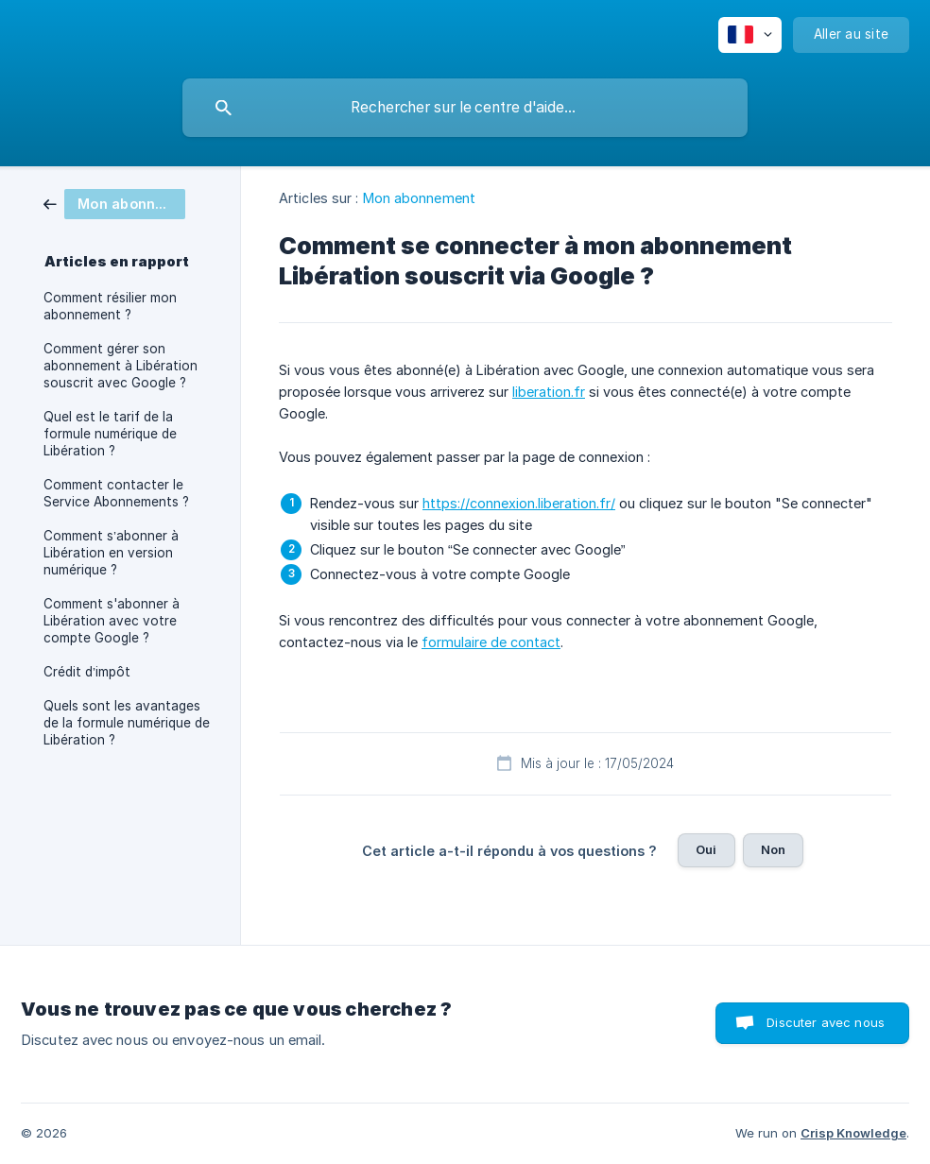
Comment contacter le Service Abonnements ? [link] (116, 493)
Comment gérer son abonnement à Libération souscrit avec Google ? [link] (120, 365)
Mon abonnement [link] (419, 198)
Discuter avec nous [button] (825, 1022)
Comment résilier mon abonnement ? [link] (110, 306)
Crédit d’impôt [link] (86, 671)
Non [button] (773, 849)
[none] (750, 35)
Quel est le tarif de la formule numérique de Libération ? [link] (110, 433)
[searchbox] (465, 107)
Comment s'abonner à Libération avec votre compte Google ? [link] (111, 620)
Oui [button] (706, 849)
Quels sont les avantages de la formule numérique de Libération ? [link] (126, 722)
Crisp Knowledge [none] (853, 1132)
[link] (114, 203)
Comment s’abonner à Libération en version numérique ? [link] (111, 552)
